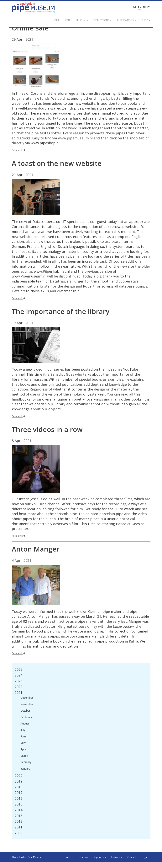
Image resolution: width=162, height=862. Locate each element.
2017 (18, 792)
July (23, 729)
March (24, 755)
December (27, 697)
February (26, 762)
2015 (18, 804)
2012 (18, 821)
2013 (18, 815)
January (25, 768)
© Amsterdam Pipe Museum (27, 857)
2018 (18, 787)
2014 (18, 810)
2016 (18, 798)
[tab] (81, 669)
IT (148, 7)
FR (144, 7)
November (27, 704)
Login (145, 857)
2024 (18, 675)
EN (139, 7)
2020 (18, 775)
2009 (18, 833)
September (27, 717)
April (23, 749)
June (23, 736)
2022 (18, 686)
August (25, 723)
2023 (18, 681)
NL (135, 7)
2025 (18, 669)
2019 (18, 781)
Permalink (18, 150)
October (25, 710)
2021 (18, 692)
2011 (18, 827)
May (23, 742)
